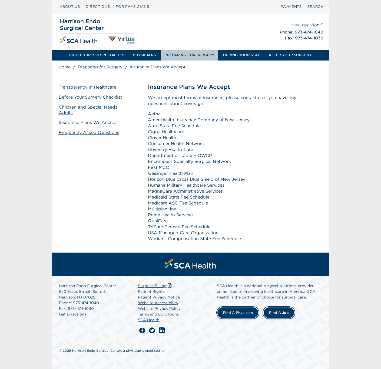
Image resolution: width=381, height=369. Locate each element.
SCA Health (149, 320)
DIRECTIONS (98, 7)
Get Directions (72, 314)
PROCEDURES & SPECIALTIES (96, 55)
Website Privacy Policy (159, 308)
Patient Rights (151, 291)
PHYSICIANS (144, 55)
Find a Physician (238, 313)
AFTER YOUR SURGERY (290, 55)
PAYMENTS (291, 7)
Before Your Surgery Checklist (90, 97)
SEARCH (315, 7)
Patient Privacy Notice (159, 297)
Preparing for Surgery (100, 67)
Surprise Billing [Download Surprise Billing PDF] (155, 286)
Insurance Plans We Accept (88, 122)
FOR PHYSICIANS (132, 7)
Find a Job (279, 313)
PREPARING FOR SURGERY (189, 55)
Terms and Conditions (158, 314)
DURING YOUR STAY (241, 55)
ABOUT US (70, 7)
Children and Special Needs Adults (88, 110)
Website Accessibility (158, 303)
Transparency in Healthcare (87, 87)
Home (65, 67)
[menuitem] (70, 7)
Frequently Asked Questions (89, 132)
